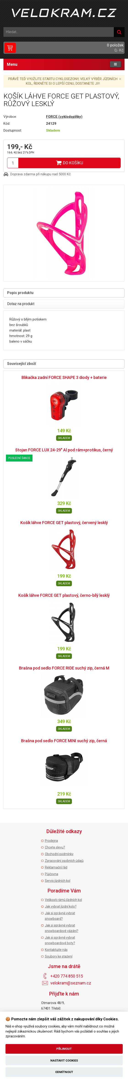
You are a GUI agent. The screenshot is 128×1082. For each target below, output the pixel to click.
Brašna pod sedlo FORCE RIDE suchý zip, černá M (64, 668)
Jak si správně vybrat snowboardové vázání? (61, 928)
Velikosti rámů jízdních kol (63, 900)
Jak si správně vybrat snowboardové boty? (60, 940)
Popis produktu (20, 293)
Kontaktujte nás (56, 950)
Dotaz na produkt (20, 304)
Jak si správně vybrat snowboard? (60, 915)
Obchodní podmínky (59, 854)
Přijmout (64, 1048)
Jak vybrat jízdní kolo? (60, 906)
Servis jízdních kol (57, 881)
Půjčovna (51, 874)
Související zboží (21, 363)
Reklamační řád (56, 867)
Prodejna (51, 841)
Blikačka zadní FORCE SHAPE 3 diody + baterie (64, 377)
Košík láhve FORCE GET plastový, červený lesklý (64, 522)
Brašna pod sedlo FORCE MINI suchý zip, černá (64, 740)
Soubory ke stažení (58, 956)
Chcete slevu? (55, 847)
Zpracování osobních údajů (64, 861)
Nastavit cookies (64, 1060)
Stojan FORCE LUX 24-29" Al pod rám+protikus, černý (64, 449)
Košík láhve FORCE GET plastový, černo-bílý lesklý (64, 595)
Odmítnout (64, 1072)
